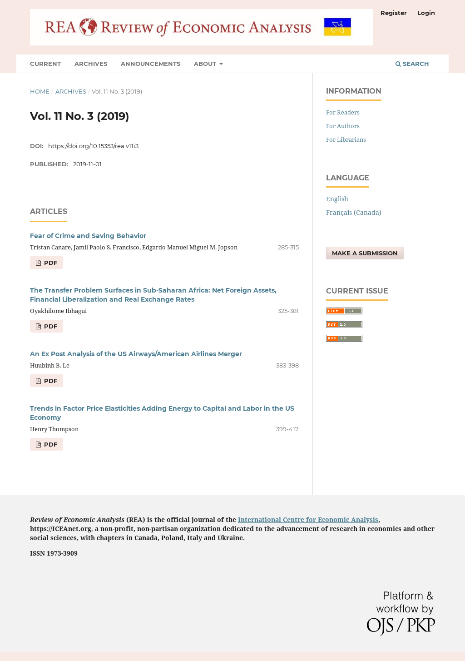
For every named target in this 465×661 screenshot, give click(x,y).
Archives (90, 63)
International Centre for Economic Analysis (308, 519)
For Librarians (346, 139)
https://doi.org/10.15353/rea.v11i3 (93, 145)
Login (426, 12)
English (337, 198)
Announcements (150, 63)
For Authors (343, 126)
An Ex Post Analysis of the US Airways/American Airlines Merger (136, 354)
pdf (49, 262)
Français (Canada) (353, 212)
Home (39, 91)
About (206, 63)
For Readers (343, 112)
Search (412, 63)
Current (45, 63)
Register (394, 12)
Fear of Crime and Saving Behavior (88, 236)
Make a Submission (365, 253)
